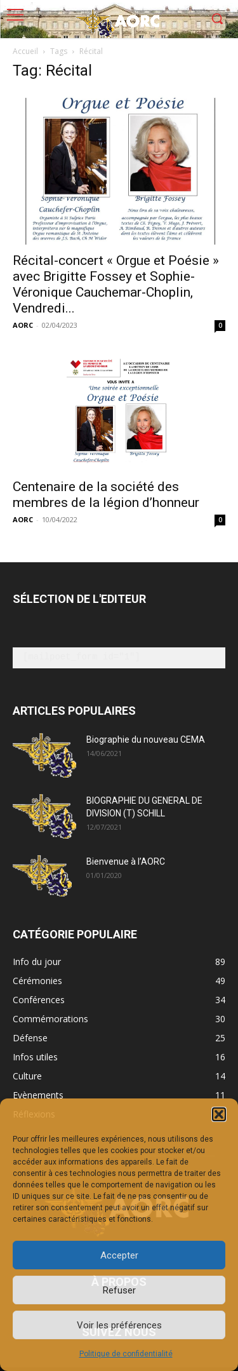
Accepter (119, 1255)
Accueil (25, 51)
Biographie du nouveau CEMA (145, 739)
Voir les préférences (119, 1325)
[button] (219, 1114)
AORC (23, 325)
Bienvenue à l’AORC (125, 861)
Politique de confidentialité (126, 1353)
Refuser (119, 1290)
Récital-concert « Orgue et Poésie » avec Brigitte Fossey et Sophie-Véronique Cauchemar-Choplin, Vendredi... (116, 284)
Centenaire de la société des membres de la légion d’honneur (106, 494)
